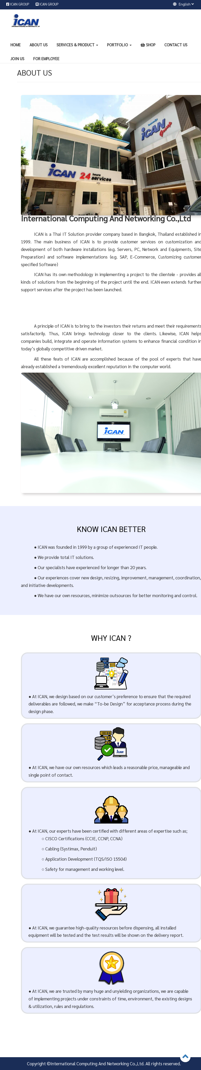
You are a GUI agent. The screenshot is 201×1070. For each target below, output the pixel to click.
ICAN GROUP (20, 4)
